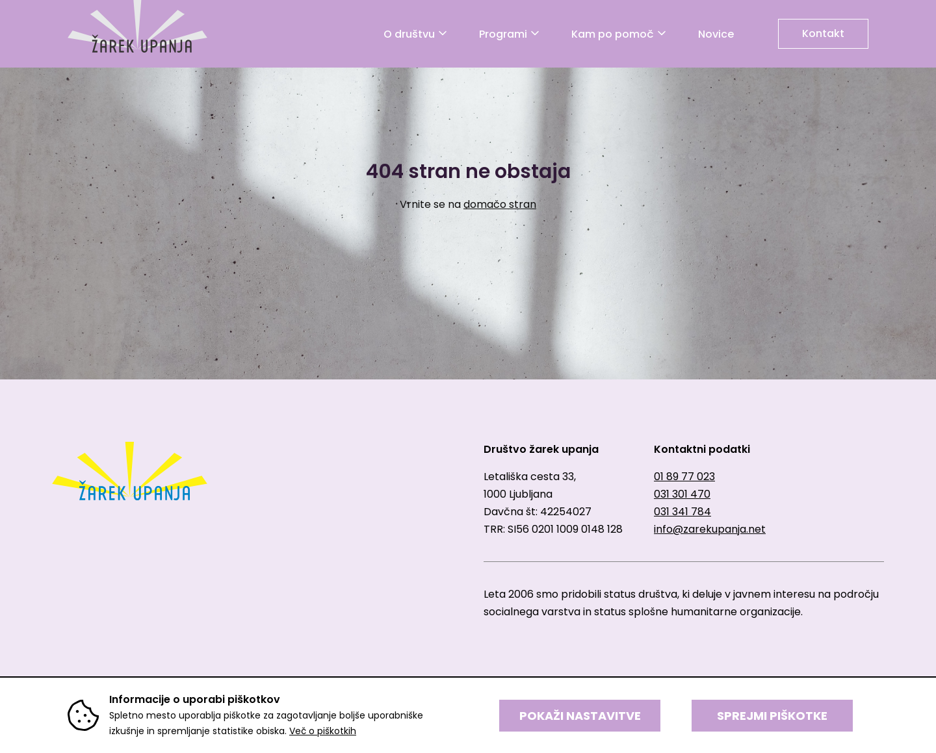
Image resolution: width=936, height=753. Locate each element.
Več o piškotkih (322, 730)
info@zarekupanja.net (710, 529)
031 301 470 (682, 494)
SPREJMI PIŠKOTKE (772, 716)
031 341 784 (682, 511)
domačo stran (499, 204)
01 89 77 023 (684, 476)
